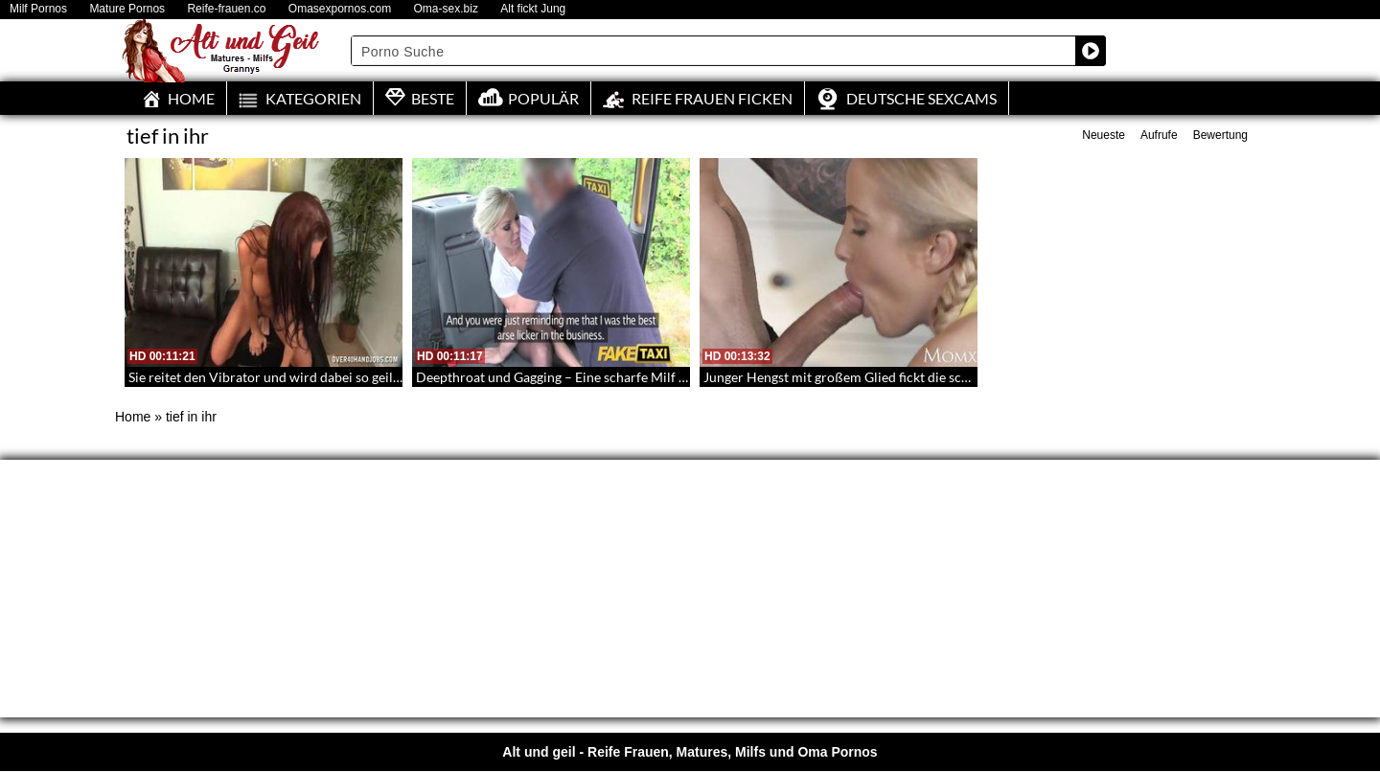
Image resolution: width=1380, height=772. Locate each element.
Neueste (1103, 135)
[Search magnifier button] (1090, 50)
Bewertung (1220, 135)
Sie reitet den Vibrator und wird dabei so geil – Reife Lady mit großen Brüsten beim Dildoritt (401, 377)
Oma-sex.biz (446, 9)
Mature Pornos (127, 9)
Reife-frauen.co (226, 9)
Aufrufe (1159, 135)
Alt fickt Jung (532, 9)
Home (132, 416)
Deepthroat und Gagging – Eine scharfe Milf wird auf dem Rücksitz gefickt (634, 377)
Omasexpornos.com (339, 9)
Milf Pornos (38, 9)
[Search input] (714, 50)
